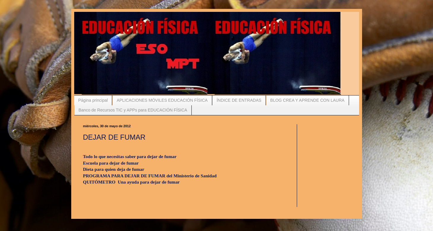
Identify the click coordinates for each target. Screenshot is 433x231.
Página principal (93, 100)
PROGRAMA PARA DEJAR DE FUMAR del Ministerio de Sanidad (150, 175)
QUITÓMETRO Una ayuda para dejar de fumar (131, 181)
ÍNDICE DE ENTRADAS (239, 100)
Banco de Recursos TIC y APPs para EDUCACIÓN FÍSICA (133, 110)
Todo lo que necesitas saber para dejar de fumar (130, 156)
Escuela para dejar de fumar (111, 162)
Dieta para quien (114, 169)
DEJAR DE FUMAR (114, 137)
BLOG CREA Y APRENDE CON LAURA (307, 100)
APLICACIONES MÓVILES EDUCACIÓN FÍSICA (162, 100)
